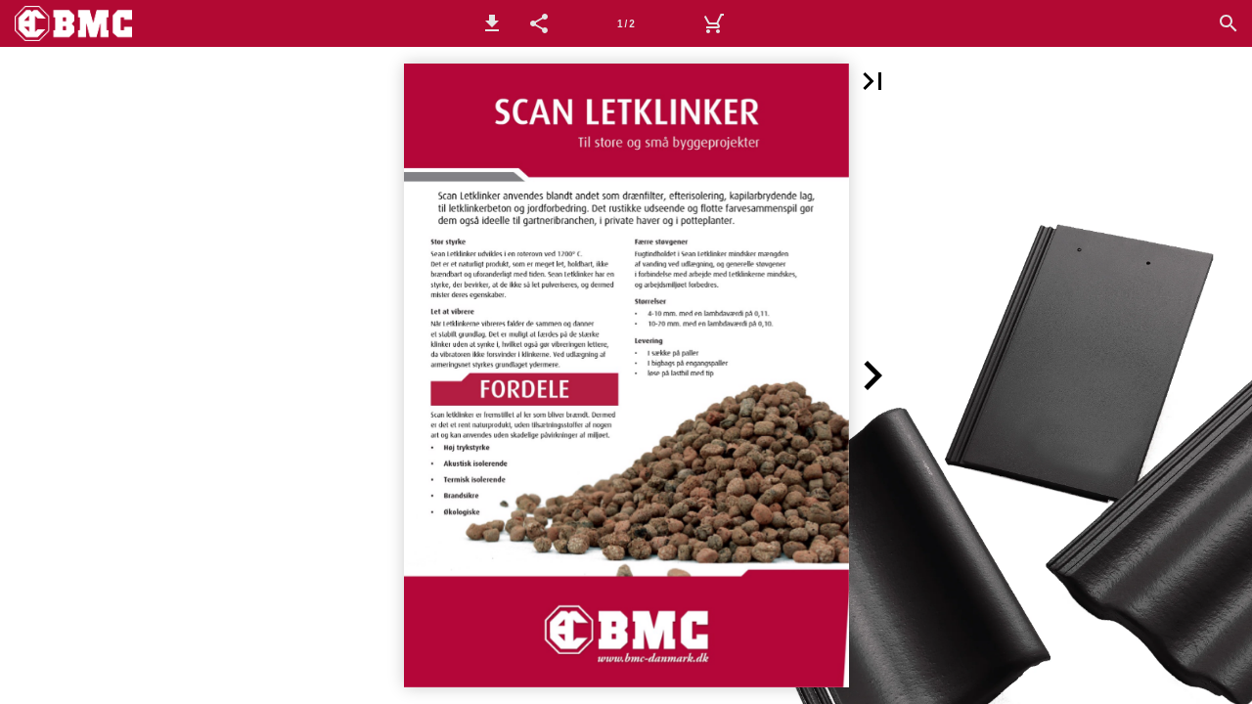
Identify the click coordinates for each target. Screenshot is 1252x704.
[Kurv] (713, 23)
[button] (492, 23)
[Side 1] (626, 23)
